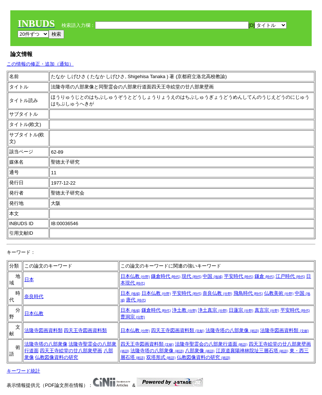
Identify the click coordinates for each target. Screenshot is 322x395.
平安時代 (238, 276)
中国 (213, 276)
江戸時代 (290, 276)
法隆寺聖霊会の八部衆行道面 (211, 344)
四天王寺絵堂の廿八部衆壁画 (71, 350)
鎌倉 (264, 276)
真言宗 (267, 310)
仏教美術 (279, 293)
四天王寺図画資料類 (85, 330)
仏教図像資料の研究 (56, 357)
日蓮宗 (241, 310)
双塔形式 (161, 357)
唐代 (136, 300)
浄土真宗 (212, 310)
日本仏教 (135, 276)
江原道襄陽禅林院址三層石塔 (252, 350)
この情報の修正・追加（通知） (40, 64)
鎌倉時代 (166, 276)
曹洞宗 (132, 316)
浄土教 (184, 310)
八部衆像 (199, 350)
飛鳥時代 (248, 293)
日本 (29, 279)
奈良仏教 (217, 293)
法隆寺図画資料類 (43, 330)
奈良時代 (33, 296)
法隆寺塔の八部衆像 (232, 330)
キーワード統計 (23, 371)
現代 (192, 276)
